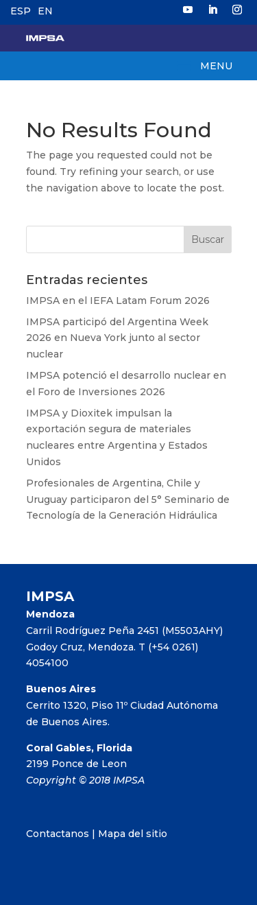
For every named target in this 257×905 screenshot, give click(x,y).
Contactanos (57, 833)
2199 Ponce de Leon (76, 763)
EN (45, 11)
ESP (20, 11)
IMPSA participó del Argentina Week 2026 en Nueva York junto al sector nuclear (117, 338)
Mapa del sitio (132, 833)
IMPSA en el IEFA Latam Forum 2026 (118, 300)
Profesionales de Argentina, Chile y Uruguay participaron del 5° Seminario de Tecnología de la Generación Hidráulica (128, 499)
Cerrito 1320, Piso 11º (78, 705)
